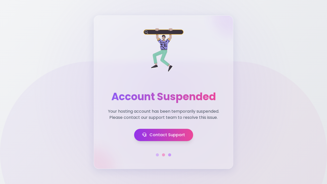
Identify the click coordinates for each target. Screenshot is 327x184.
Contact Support (163, 135)
